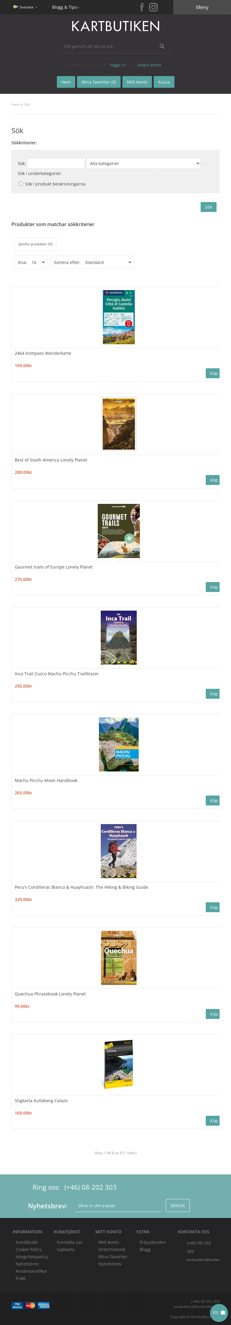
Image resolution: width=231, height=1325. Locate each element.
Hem (15, 104)
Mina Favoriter (113, 1256)
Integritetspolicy (32, 1256)
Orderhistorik (111, 1249)
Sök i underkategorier (39, 173)
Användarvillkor (31, 1271)
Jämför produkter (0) (36, 244)
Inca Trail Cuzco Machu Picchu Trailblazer (57, 673)
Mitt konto (108, 1242)
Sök (27, 104)
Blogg (145, 1249)
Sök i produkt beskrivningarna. (56, 184)
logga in (118, 65)
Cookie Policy (29, 1249)
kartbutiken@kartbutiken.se (203, 1259)
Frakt (21, 1278)
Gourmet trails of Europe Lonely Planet (54, 566)
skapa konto (149, 65)
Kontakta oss (69, 1242)
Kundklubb (27, 1242)
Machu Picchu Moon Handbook (46, 780)
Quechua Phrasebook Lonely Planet (50, 993)
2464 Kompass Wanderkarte (43, 353)
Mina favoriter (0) (99, 82)
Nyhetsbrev (110, 1263)
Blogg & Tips (64, 7)
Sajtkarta (66, 1249)
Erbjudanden (153, 1242)
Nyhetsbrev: (47, 1205)
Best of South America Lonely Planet (51, 460)
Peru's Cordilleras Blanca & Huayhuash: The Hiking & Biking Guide (81, 887)
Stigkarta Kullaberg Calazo (41, 1100)
